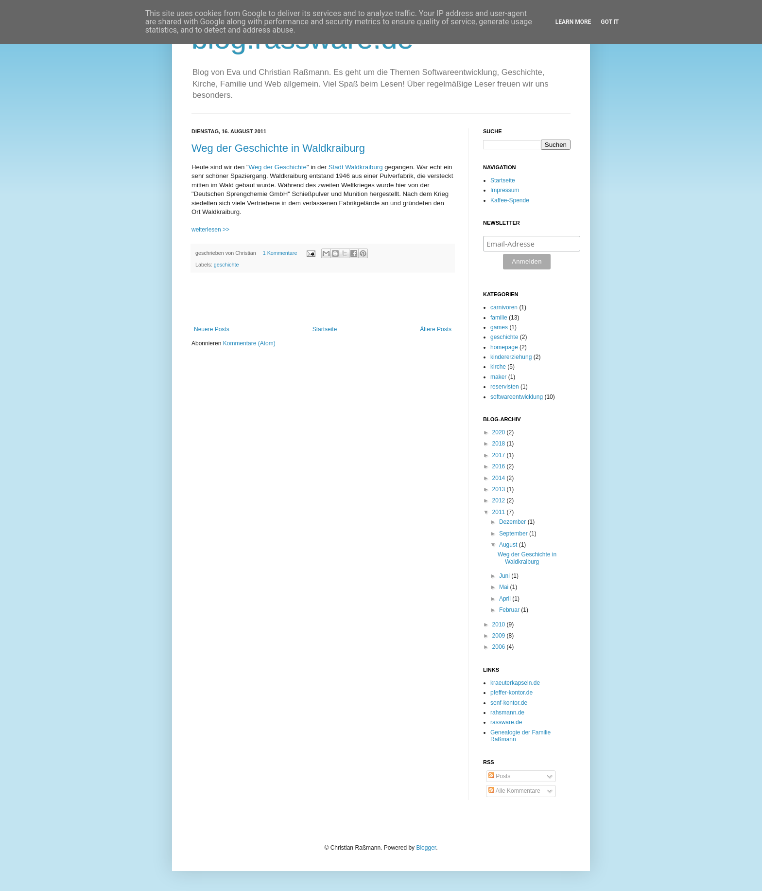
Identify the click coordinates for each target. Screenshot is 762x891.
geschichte (226, 264)
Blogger (426, 847)
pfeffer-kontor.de (511, 692)
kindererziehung (511, 357)
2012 (499, 500)
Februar (510, 609)
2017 (499, 455)
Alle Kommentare (514, 790)
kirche (498, 366)
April (505, 598)
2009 (499, 635)
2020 (499, 432)
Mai (504, 587)
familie (498, 317)
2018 (499, 443)
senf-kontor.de (508, 702)
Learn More (573, 21)
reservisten (504, 386)
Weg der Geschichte (278, 167)
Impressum (504, 190)
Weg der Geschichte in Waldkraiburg (278, 148)
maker (498, 377)
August (509, 544)
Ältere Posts (435, 329)
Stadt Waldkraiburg (356, 167)
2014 (499, 478)
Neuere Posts (211, 329)
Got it (610, 21)
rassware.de (506, 722)
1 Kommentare (280, 253)
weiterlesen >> (210, 229)
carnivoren (504, 307)
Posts (499, 776)
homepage (504, 347)
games (499, 327)
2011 (499, 512)
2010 (499, 624)
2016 (499, 466)
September (514, 533)
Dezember (513, 521)
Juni (505, 575)
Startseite (324, 329)
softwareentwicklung (516, 396)
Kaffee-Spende (509, 200)
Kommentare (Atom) (249, 343)
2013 (499, 489)
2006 (499, 646)
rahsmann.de (507, 712)
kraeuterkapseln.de (515, 682)
